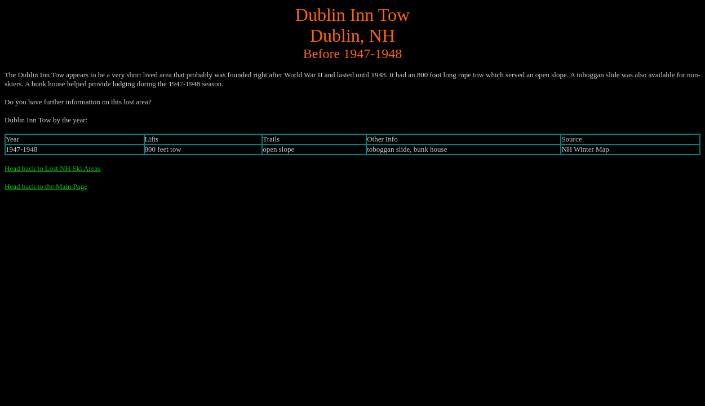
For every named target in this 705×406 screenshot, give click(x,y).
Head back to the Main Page (46, 186)
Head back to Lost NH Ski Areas (52, 168)
